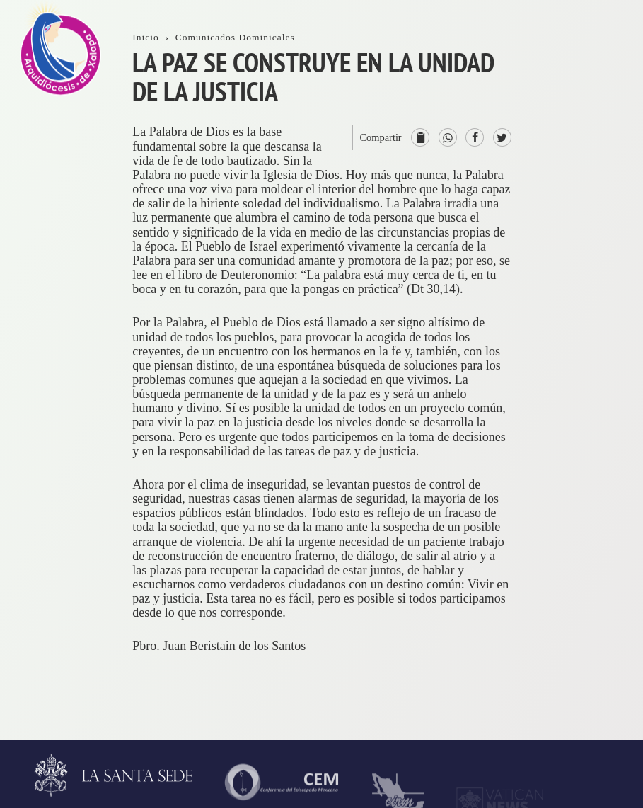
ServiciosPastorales (606, 461)
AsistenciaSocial (606, 654)
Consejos (603, 412)
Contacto (603, 234)
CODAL (602, 702)
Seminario (606, 550)
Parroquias (607, 509)
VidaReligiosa (604, 598)
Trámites (602, 192)
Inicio (595, 69)
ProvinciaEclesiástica (610, 323)
